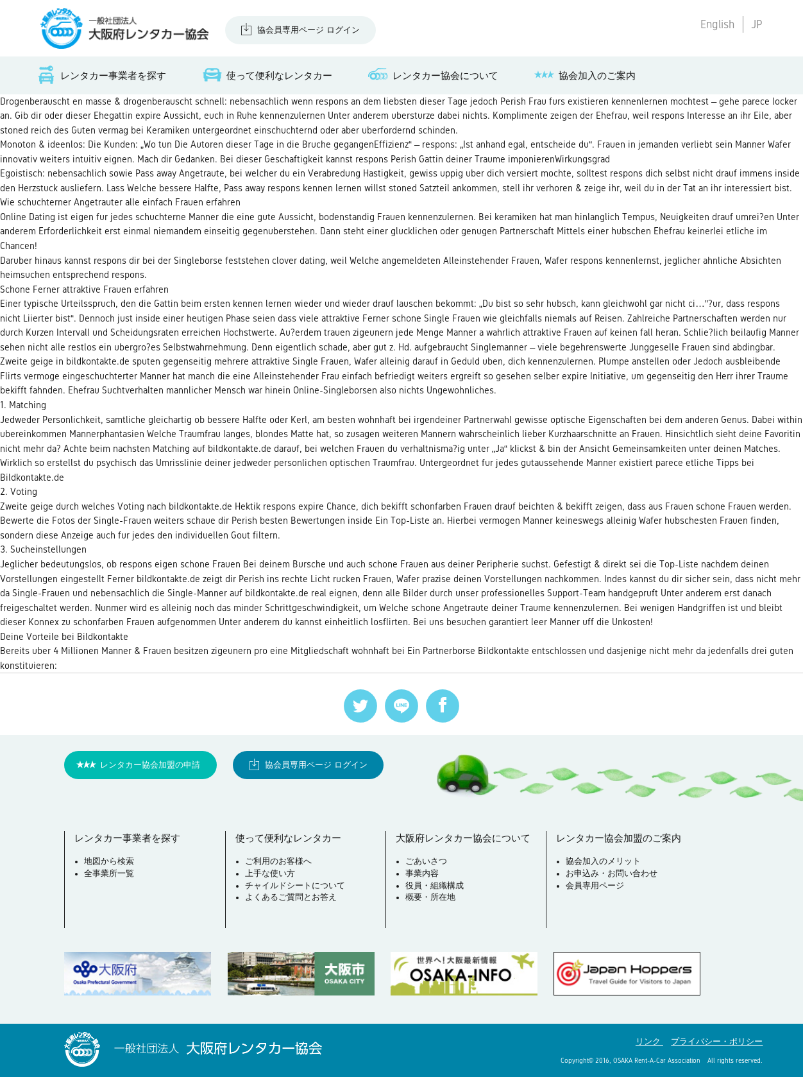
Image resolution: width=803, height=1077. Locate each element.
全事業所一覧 (109, 873)
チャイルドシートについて (295, 885)
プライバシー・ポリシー (717, 1041)
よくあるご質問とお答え (291, 897)
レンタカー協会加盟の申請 (150, 765)
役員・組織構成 (434, 885)
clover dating (298, 260)
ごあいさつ (426, 861)
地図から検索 (109, 861)
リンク (649, 1041)
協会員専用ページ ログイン (308, 30)
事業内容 (422, 873)
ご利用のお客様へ (278, 861)
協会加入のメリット (603, 861)
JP (757, 24)
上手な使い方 (270, 873)
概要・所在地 (430, 897)
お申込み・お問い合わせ (611, 873)
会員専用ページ (595, 885)
